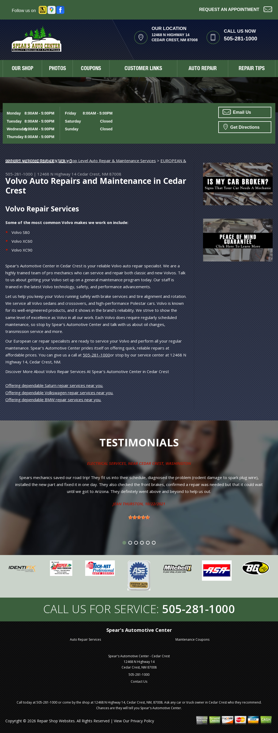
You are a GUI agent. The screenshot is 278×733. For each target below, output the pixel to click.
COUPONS (91, 69)
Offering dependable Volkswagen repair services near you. (59, 392)
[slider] (139, 517)
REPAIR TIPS (252, 69)
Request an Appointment (235, 9)
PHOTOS (57, 69)
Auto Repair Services (85, 639)
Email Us (237, 112)
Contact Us (139, 681)
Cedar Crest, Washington (165, 463)
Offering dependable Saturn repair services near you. (54, 385)
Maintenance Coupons (192, 639)
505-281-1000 (240, 38)
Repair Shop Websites (56, 720)
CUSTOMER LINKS (143, 69)
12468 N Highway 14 (56, 174)
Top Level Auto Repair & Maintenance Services (113, 160)
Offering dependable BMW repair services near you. (53, 399)
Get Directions (241, 127)
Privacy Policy (142, 720)
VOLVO (65, 161)
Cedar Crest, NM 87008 (99, 174)
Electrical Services (106, 463)
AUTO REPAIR (203, 69)
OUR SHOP (22, 69)
